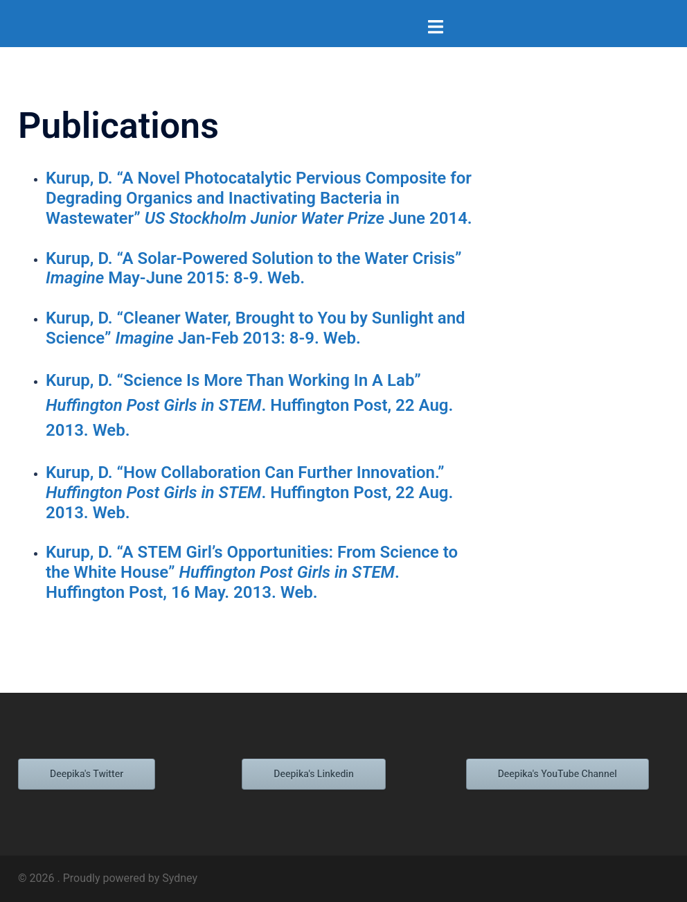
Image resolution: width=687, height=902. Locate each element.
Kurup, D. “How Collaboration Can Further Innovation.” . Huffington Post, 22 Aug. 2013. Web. (249, 492)
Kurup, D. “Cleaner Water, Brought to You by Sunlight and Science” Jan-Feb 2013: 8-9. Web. (255, 328)
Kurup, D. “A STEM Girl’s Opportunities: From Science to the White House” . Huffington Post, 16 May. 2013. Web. (252, 572)
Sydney (179, 878)
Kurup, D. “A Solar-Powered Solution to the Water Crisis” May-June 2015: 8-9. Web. (254, 268)
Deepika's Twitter (86, 773)
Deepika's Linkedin (313, 773)
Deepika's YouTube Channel (557, 773)
